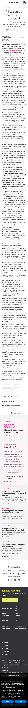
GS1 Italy (5, 642)
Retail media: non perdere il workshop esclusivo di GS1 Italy (13, 529)
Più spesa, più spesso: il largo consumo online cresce (12, 511)
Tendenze (5, 652)
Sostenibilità (14, 579)
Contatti (18, 636)
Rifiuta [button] (7, 701)
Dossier (17, 613)
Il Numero (17, 615)
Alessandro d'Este (7, 37)
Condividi (23, 38)
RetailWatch (17, 77)
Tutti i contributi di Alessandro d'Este (12, 405)
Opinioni (17, 611)
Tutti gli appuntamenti (20, 628)
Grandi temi (5, 620)
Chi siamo (4, 636)
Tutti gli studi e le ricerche (6, 629)
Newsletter (11, 636)
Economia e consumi (8, 390)
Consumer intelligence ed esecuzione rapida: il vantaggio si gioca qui (14, 493)
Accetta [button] (20, 701)
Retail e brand (6, 386)
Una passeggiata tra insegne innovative (13, 477)
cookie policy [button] (12, 687)
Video (16, 620)
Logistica (20, 573)
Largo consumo (16, 386)
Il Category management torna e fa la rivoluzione (13, 545)
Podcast (17, 622)
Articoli (16, 608)
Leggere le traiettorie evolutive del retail (11, 448)
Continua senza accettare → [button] (14, 675)
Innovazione (9, 573)
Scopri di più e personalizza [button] (14, 705)
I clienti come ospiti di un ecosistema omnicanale (12, 472)
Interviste (17, 618)
